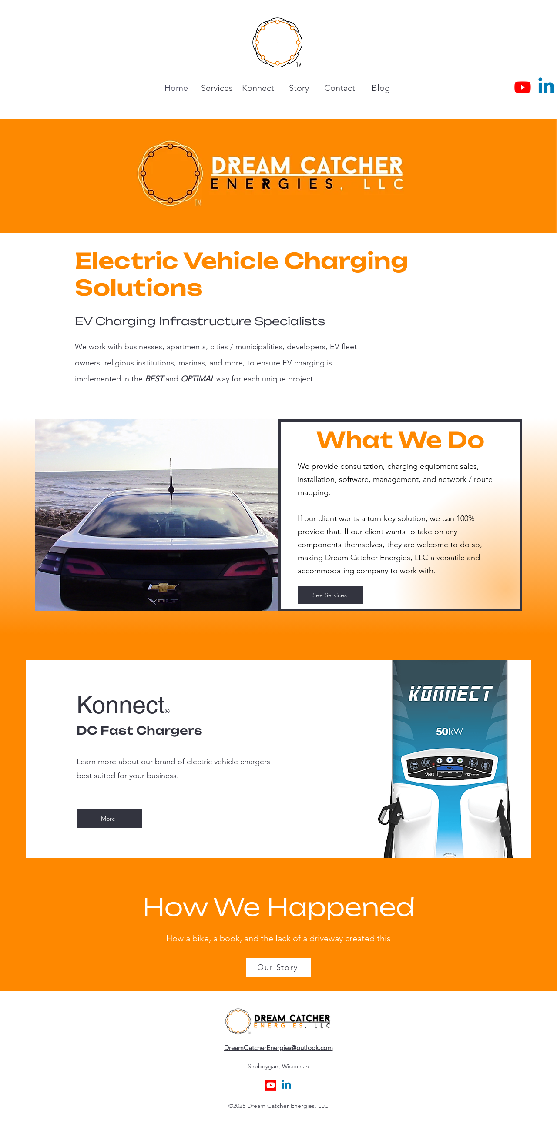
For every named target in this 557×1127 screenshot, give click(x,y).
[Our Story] (278, 967)
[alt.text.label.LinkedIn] (546, 87)
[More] (109, 818)
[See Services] (330, 595)
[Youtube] (522, 87)
